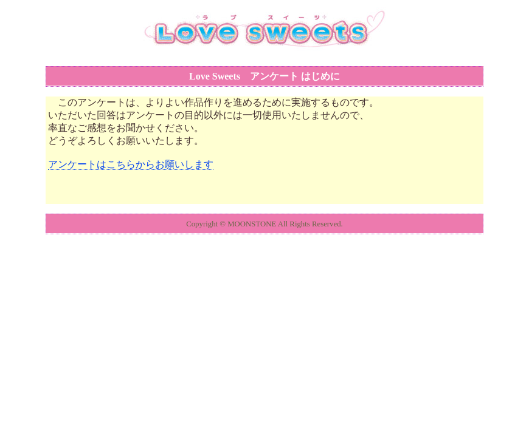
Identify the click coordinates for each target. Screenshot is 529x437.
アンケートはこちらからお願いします (130, 164)
